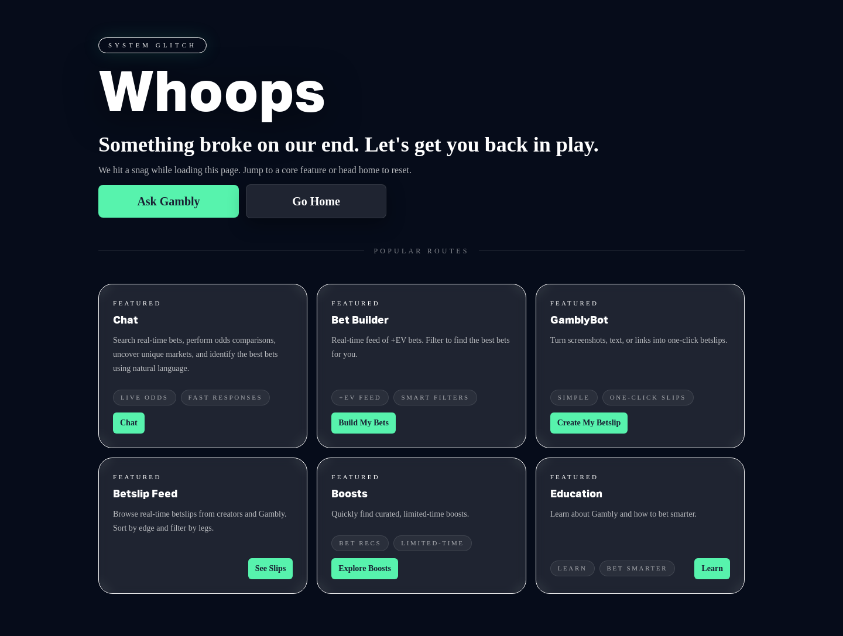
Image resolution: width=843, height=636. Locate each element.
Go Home (316, 201)
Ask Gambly (168, 201)
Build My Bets (363, 422)
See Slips (270, 568)
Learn (712, 568)
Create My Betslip (589, 422)
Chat (129, 422)
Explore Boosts (364, 568)
